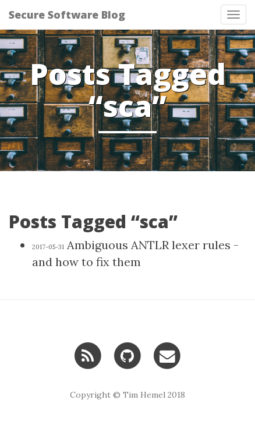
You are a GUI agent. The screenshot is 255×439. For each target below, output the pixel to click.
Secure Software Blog (67, 15)
